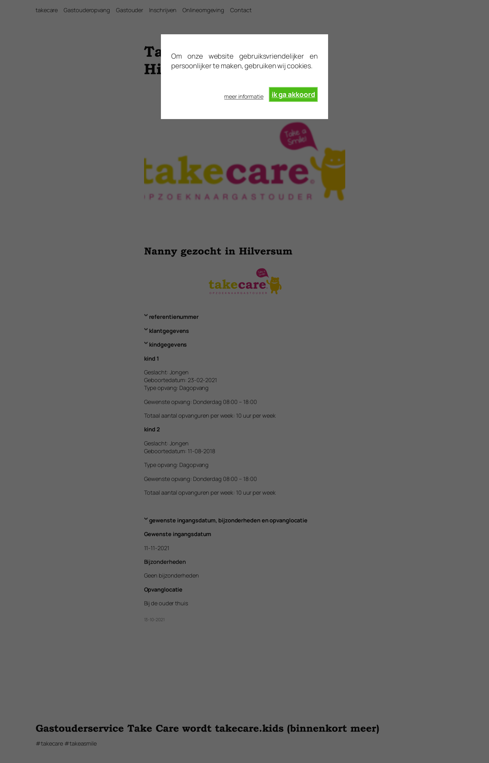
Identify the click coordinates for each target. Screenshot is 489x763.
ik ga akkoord (293, 94)
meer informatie (244, 96)
